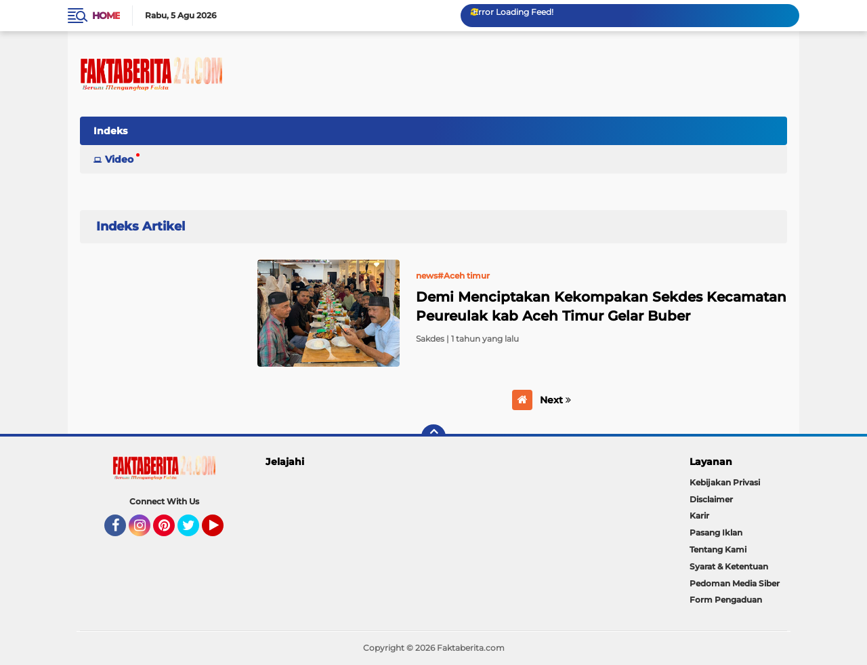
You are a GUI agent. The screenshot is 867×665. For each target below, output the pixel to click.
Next (555, 400)
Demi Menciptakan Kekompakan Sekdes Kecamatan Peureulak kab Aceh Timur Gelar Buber (601, 306)
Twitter (194, 531)
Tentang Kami (718, 549)
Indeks (110, 131)
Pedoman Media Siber (735, 583)
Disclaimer (711, 499)
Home (106, 15)
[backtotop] (433, 436)
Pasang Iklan (716, 532)
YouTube (222, 531)
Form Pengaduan (726, 600)
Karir (699, 515)
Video (119, 159)
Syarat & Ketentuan (729, 566)
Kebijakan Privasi (725, 482)
